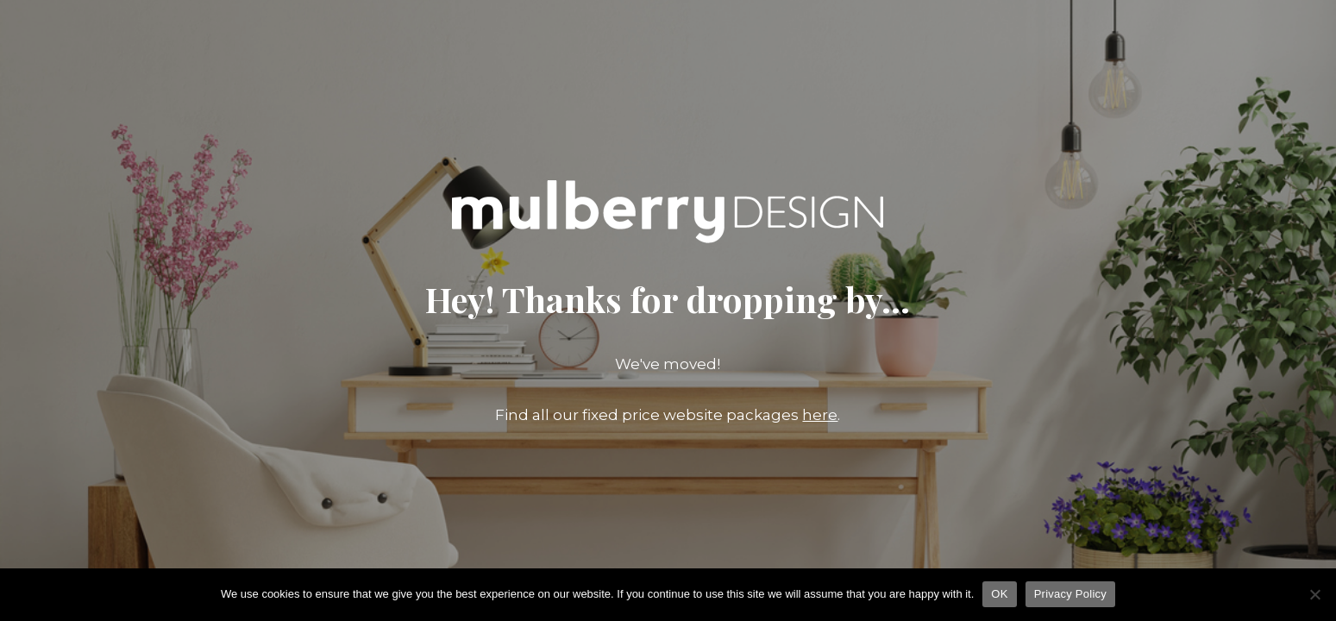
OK (999, 593)
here (819, 414)
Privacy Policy (1070, 593)
